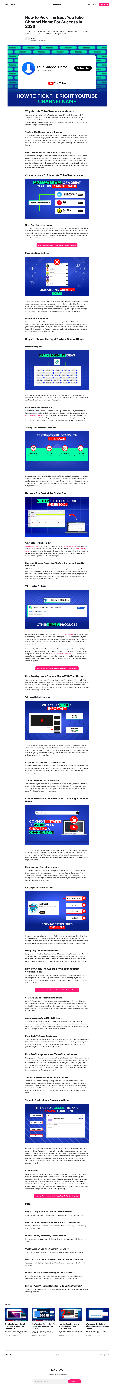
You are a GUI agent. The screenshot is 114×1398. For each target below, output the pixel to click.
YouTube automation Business (60, 654)
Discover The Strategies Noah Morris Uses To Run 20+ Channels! (57, 1196)
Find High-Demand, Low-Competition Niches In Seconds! (57, 245)
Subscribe (104, 4)
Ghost (107, 1355)
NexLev (57, 4)
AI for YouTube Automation (34, 415)
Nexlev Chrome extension (64, 634)
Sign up (57, 1355)
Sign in (95, 4)
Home (6, 4)
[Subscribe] (74, 1381)
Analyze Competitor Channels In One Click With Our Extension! (56, 990)
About (13, 4)
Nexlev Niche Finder (32, 546)
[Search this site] (89, 4)
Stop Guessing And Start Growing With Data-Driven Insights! (57, 668)
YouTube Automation (69, 546)
